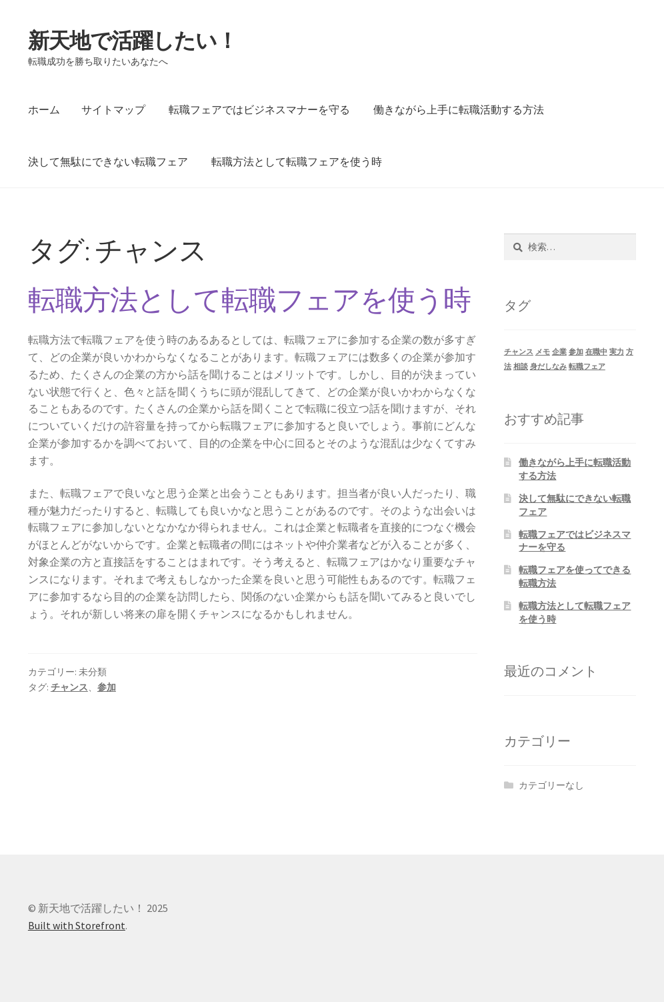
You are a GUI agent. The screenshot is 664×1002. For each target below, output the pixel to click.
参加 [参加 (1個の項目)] (576, 352)
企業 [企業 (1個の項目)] (559, 352)
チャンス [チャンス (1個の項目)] (518, 352)
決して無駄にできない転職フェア (108, 161)
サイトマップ (113, 109)
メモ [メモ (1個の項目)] (542, 352)
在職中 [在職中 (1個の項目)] (596, 352)
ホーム (44, 109)
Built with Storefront (76, 925)
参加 (106, 687)
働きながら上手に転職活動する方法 (458, 109)
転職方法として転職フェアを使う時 (296, 161)
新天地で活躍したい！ (132, 40)
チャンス (69, 687)
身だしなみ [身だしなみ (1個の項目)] (548, 366)
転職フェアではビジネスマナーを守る (259, 109)
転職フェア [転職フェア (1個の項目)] (587, 366)
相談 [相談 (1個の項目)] (520, 366)
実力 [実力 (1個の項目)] (616, 352)
